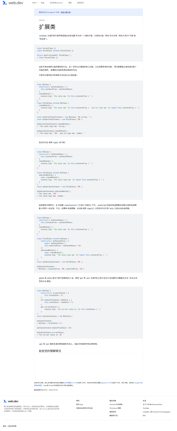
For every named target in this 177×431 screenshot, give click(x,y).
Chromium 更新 (115, 408)
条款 (4, 426)
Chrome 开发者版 (115, 404)
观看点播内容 (66, 12)
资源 (33, 3)
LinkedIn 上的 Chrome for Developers (156, 412)
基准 (42, 3)
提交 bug (79, 404)
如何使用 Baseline (56, 3)
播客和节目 (113, 416)
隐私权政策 (12, 426)
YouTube (146, 408)
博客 (70, 3)
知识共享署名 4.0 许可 (70, 383)
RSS (144, 416)
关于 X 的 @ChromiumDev (152, 404)
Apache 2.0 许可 (106, 383)
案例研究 (80, 3)
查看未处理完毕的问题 (84, 408)
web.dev (42, 20)
